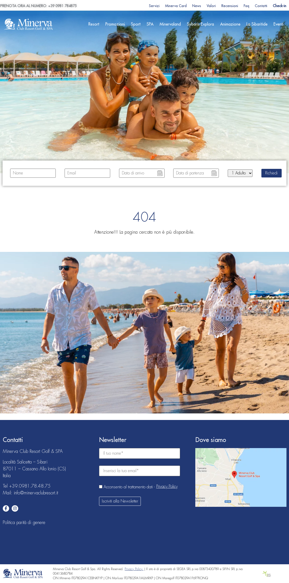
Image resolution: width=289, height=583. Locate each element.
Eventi (278, 24)
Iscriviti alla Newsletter (120, 501)
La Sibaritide (256, 24)
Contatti (261, 6)
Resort (93, 24)
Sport (136, 24)
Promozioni (115, 24)
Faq (246, 6)
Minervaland (170, 24)
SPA (150, 24)
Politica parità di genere (24, 522)
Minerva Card (176, 6)
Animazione (230, 24)
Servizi (154, 6)
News (196, 6)
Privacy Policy (167, 487)
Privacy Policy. (134, 569)
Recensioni (229, 6)
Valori (211, 6)
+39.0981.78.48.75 (29, 486)
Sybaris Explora (200, 24)
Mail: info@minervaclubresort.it (30, 493)
